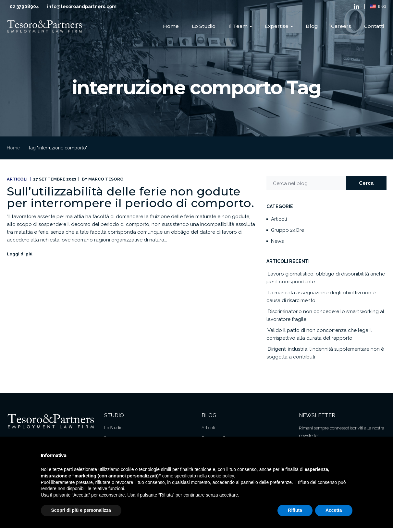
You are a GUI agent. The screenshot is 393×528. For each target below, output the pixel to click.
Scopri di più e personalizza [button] (81, 510)
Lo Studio (113, 427)
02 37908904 (24, 6)
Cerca (366, 183)
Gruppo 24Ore (287, 230)
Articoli (17, 179)
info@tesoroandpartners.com (82, 6)
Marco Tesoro (106, 179)
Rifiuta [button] (295, 510)
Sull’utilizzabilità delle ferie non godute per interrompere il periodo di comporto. (130, 197)
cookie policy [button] (221, 475)
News (277, 241)
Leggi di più (19, 254)
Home (13, 147)
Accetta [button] (333, 510)
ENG (378, 6)
